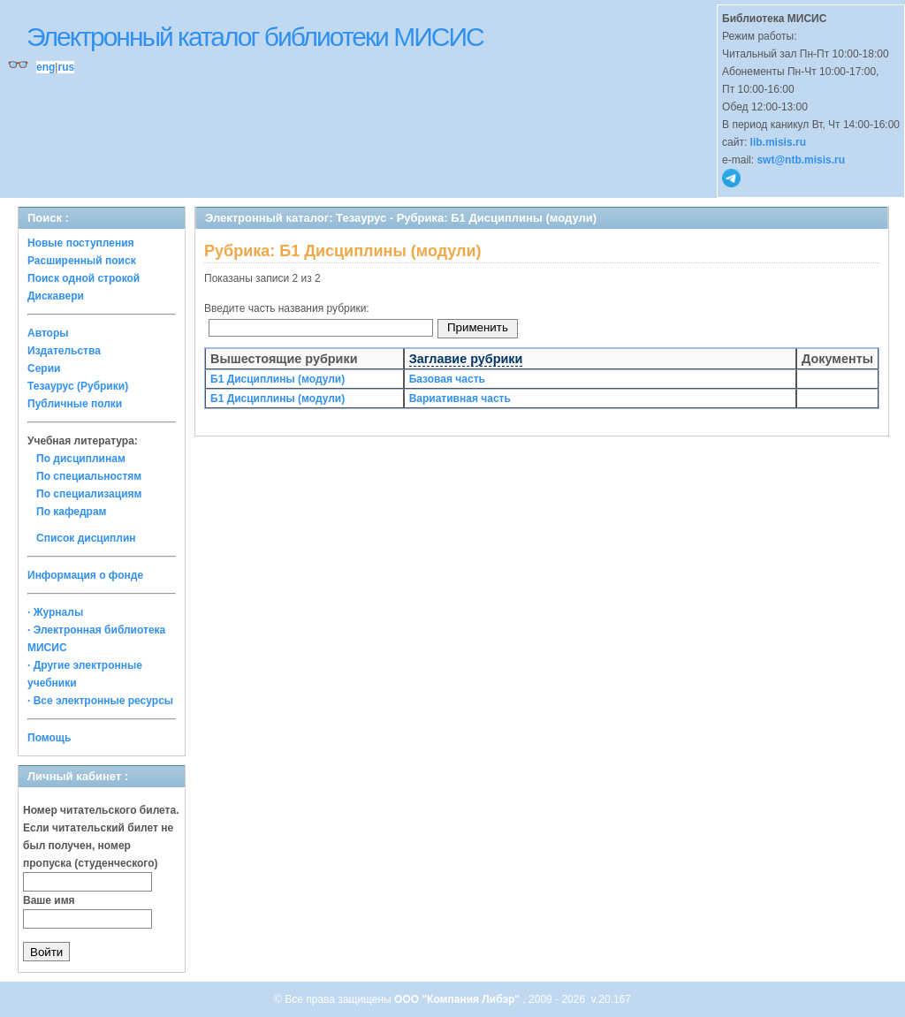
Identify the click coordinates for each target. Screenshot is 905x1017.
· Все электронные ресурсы (100, 700)
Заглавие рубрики (466, 359)
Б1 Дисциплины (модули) (277, 379)
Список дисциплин (86, 538)
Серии (43, 368)
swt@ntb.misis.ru (801, 160)
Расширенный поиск (81, 260)
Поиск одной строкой (83, 278)
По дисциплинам (80, 458)
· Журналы (55, 612)
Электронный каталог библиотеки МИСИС (255, 36)
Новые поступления (80, 243)
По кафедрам (71, 511)
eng (45, 67)
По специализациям (88, 494)
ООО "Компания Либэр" (458, 999)
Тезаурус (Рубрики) (77, 386)
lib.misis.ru (778, 142)
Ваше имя (49, 900)
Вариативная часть (460, 398)
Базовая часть (447, 379)
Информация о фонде (85, 575)
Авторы (48, 333)
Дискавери (55, 296)
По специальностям (88, 476)
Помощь (49, 738)
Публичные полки (74, 404)
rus (65, 67)
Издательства (64, 351)
